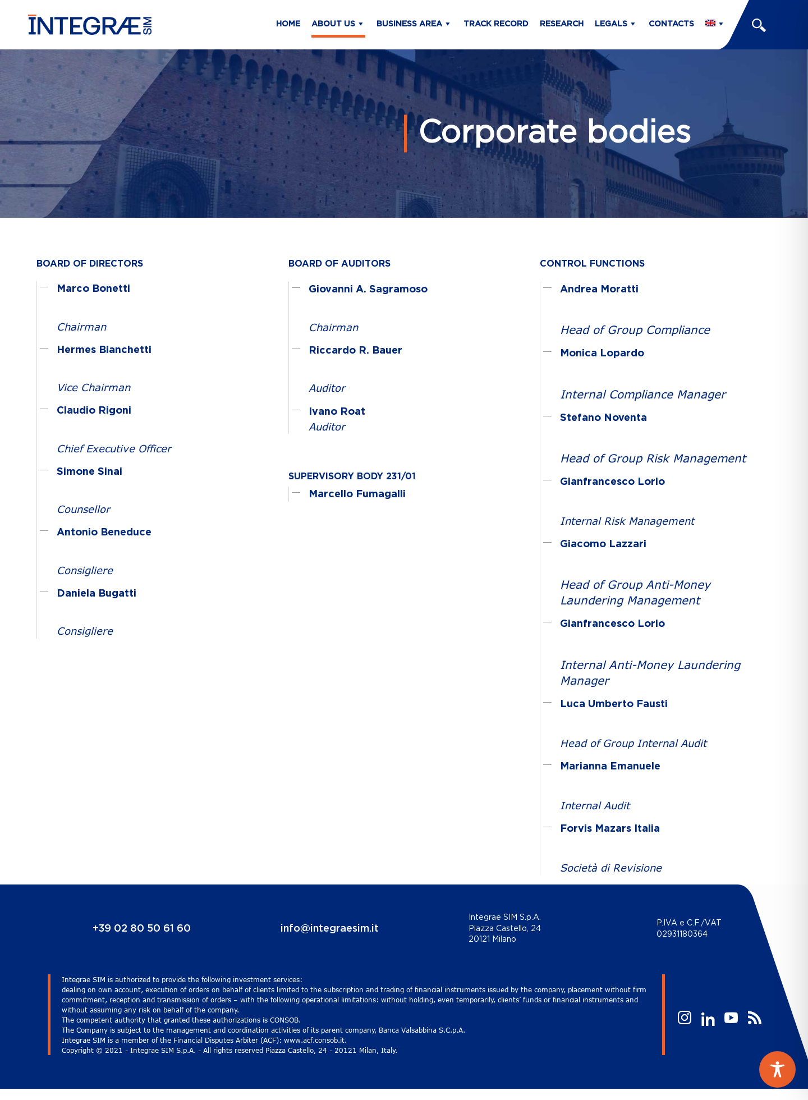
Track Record (496, 24)
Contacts (671, 24)
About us (333, 24)
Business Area (409, 24)
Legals (611, 24)
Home (288, 24)
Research (562, 24)
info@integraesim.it (330, 929)
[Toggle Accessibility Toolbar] (777, 1069)
